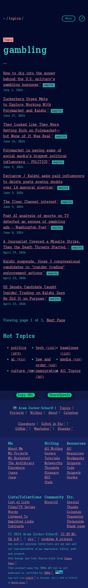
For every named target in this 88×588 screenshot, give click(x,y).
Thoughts (51, 468)
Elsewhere (26, 424)
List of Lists (19, 502)
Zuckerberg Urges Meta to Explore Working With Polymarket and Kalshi (27, 104)
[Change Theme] (82, 18)
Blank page (76, 526)
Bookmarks (75, 458)
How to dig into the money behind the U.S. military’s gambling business (29, 79)
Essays (50, 453)
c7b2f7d (29, 578)
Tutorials (52, 458)
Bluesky (64, 429)
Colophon (71, 413)
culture (23, 370)
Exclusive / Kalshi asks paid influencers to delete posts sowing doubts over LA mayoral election (43, 181)
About (52, 413)
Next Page (56, 320)
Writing (36, 413)
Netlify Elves (18, 582)
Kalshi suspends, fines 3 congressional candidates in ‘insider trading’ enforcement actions (41, 267)
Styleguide (75, 522)
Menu (68, 18)
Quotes (72, 477)
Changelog (75, 517)
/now (12, 477)
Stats (48, 482)
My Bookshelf (19, 458)
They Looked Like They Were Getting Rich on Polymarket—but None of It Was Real (31, 130)
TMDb (47, 573)
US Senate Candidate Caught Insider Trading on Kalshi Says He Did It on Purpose (34, 293)
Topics (65, 408)
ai (18, 359)
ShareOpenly (59, 395)
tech (46, 347)
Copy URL (26, 395)
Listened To (18, 517)
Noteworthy (53, 463)
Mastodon (41, 429)
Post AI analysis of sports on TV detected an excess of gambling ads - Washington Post (36, 221)
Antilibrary (21, 463)
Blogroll (51, 502)
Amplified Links (21, 522)
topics (15, 18)
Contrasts (16, 526)
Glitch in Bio (52, 424)
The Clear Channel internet (29, 201)
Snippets (74, 463)
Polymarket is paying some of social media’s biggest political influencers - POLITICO (35, 156)
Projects (17, 413)
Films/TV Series (21, 507)
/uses (12, 473)
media (71, 359)
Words (13, 512)
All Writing (53, 449)
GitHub (20, 429)
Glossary (51, 473)
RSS (47, 477)
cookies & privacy (56, 539)
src (31, 539)
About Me (15, 449)
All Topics (70, 370)
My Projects (18, 453)
